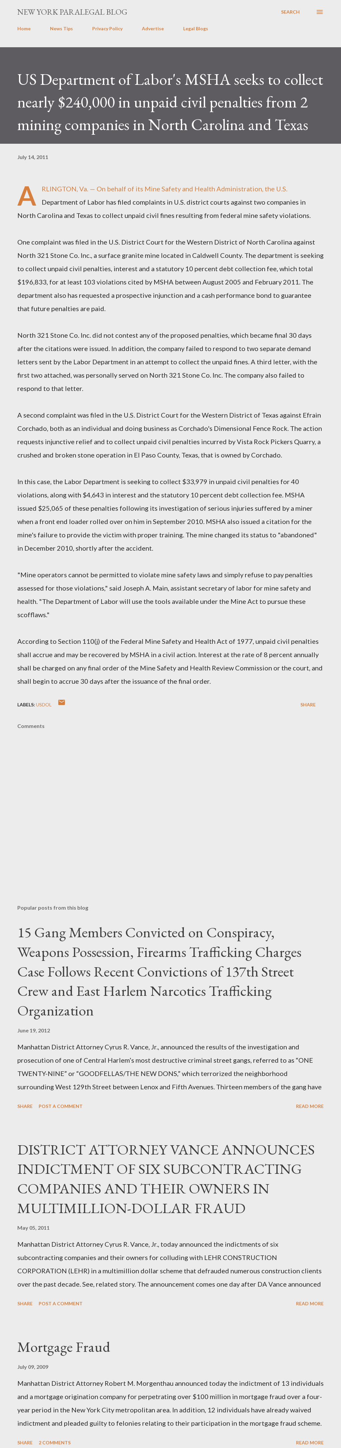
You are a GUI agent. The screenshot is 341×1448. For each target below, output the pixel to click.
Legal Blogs (195, 28)
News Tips (61, 28)
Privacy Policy (107, 28)
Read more (310, 1106)
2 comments (55, 1442)
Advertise (153, 28)
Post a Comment (61, 1106)
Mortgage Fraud (63, 1346)
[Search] (290, 12)
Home (24, 28)
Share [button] (308, 704)
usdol (44, 704)
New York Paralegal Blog (72, 12)
